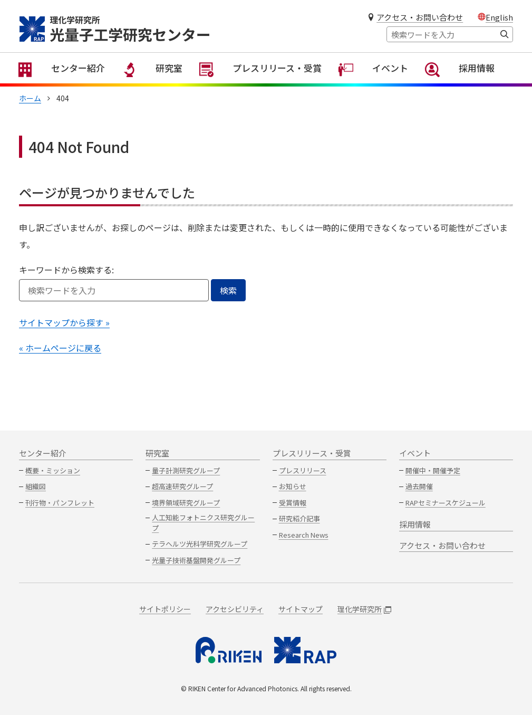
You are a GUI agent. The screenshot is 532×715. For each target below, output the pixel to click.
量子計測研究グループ (186, 470)
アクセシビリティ (235, 609)
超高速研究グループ (182, 486)
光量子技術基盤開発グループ (196, 560)
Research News (303, 535)
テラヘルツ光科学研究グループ (199, 544)
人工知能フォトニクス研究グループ (203, 522)
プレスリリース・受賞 (271, 84)
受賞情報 (292, 503)
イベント (383, 84)
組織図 (35, 486)
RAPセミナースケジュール (445, 503)
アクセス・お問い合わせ (419, 17)
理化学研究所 (364, 609)
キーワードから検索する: (66, 280)
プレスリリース (302, 470)
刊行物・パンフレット (59, 503)
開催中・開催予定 (432, 470)
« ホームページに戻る (60, 358)
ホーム (30, 108)
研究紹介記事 (299, 518)
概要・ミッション (52, 470)
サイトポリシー (165, 609)
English (499, 17)
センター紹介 (71, 84)
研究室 (162, 84)
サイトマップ (300, 609)
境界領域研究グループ (186, 503)
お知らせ (292, 486)
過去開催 (419, 486)
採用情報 (470, 84)
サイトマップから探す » (64, 333)
